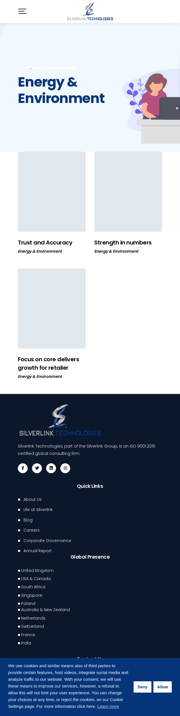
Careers (31, 530)
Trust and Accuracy (45, 242)
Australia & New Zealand (45, 610)
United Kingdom (37, 570)
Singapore (31, 595)
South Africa (33, 587)
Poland (28, 603)
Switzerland (32, 626)
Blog (28, 520)
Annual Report (37, 551)
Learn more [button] (108, 706)
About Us (32, 499)
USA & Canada (36, 578)
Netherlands (33, 618)
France (28, 635)
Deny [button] (142, 687)
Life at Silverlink (38, 509)
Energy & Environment (40, 251)
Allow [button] (162, 687)
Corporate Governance (47, 540)
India (26, 643)
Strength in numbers (123, 242)
